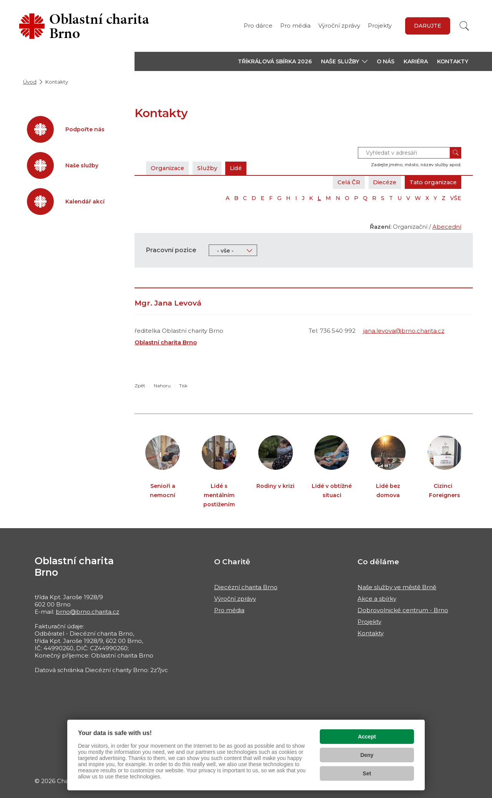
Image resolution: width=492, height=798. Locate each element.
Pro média (295, 25)
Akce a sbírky (376, 598)
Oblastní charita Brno (166, 342)
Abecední (446, 226)
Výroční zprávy (339, 25)
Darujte (427, 25)
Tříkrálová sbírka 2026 (275, 61)
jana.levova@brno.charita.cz (403, 330)
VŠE (455, 198)
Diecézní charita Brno (246, 587)
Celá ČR (345, 182)
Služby (208, 168)
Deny (366, 755)
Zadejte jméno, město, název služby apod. (416, 164)
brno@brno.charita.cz (87, 611)
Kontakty (452, 61)
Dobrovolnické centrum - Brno (402, 610)
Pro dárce (258, 25)
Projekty (380, 25)
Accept (367, 737)
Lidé (237, 168)
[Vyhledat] (464, 26)
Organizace (168, 168)
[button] (344, 61)
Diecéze (382, 182)
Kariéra (416, 61)
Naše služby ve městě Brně (396, 587)
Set (367, 773)
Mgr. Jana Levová (168, 303)
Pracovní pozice (171, 250)
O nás (385, 61)
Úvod (30, 82)
